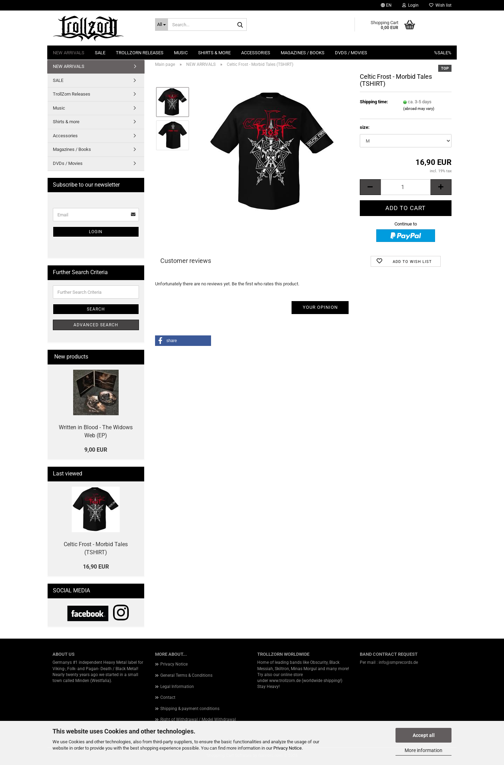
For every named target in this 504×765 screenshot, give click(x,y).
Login (96, 231)
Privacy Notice (287, 748)
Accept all (424, 735)
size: (365, 127)
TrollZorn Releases (139, 52)
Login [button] (410, 5)
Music (181, 52)
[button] (386, 5)
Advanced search (96, 324)
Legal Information (177, 686)
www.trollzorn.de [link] (285, 680)
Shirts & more (214, 52)
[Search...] (161, 24)
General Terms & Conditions (186, 675)
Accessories (255, 52)
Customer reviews (185, 260)
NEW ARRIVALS (68, 52)
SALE (100, 52)
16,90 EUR (96, 566)
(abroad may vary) (418, 108)
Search (96, 309)
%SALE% (442, 52)
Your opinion (320, 307)
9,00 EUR (95, 449)
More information (423, 750)
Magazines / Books (302, 52)
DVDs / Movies (351, 52)
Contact (167, 697)
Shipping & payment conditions (189, 708)
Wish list (440, 5)
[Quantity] (405, 187)
